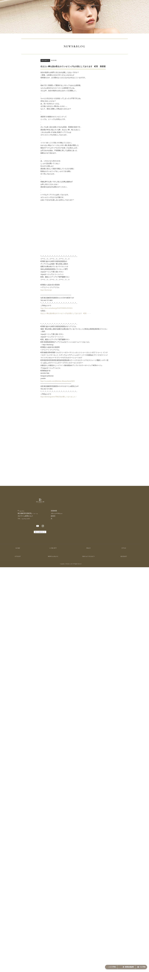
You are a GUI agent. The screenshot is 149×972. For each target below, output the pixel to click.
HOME (18, 549)
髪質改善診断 (120, 966)
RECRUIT (104, 5)
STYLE (59, 5)
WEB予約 (139, 966)
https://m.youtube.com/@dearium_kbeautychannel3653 (58, 381)
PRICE (53, 5)
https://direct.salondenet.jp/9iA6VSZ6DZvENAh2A (56, 308)
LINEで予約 (98, 966)
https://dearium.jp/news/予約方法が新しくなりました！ (59, 396)
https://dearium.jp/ (46, 290)
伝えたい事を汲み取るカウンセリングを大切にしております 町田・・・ (66, 313)
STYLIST (84, 5)
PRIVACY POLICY (88, 557)
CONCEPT (45, 5)
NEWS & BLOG (94, 5)
